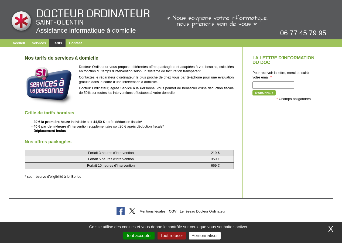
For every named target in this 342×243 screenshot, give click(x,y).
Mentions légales (152, 211)
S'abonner (264, 92)
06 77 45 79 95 (303, 33)
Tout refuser (171, 235)
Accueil (19, 43)
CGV (172, 211)
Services (39, 43)
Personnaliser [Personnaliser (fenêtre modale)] (204, 235)
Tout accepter (139, 235)
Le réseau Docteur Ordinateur (202, 211)
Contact (75, 43)
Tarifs (57, 43)
